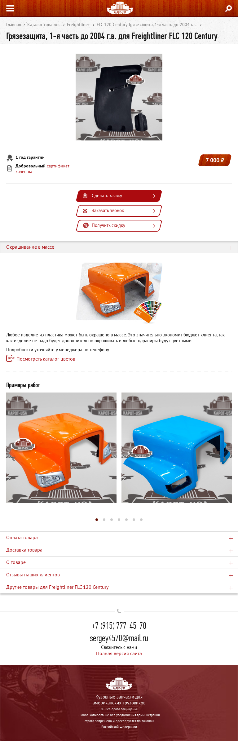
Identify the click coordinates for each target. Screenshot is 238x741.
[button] (96, 519)
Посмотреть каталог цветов (45, 359)
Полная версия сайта (119, 653)
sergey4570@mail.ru (119, 638)
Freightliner (78, 24)
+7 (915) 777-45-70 (119, 625)
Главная (13, 24)
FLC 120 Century (112, 24)
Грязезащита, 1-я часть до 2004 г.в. (162, 24)
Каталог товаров (43, 24)
